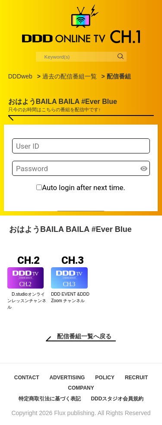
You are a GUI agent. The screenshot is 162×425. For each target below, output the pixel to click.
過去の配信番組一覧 (69, 76)
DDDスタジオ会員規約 (117, 399)
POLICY (104, 378)
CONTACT (26, 378)
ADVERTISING (67, 378)
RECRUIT (136, 378)
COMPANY (81, 388)
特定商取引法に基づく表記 (50, 399)
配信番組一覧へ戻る (84, 336)
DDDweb (20, 76)
